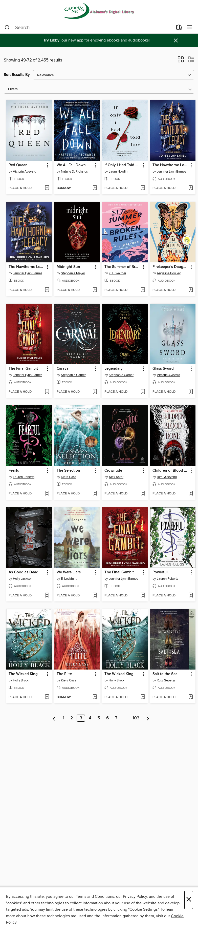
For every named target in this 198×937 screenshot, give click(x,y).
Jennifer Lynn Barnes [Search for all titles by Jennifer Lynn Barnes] (171, 172)
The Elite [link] (64, 674)
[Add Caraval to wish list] (95, 392)
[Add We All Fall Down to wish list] (95, 188)
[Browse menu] (189, 27)
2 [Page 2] (71, 718)
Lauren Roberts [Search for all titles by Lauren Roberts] (23, 477)
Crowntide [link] (113, 470)
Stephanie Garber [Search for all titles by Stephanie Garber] (73, 375)
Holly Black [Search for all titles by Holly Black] (21, 680)
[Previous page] (54, 718)
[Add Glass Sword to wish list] (190, 392)
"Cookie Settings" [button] (143, 909)
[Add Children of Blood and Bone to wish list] (190, 493)
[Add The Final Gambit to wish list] (47, 392)
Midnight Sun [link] (68, 267)
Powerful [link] (160, 572)
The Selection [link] (68, 470)
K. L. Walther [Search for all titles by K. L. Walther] (117, 273)
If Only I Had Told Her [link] (122, 165)
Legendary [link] (113, 368)
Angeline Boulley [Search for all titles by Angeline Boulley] (169, 273)
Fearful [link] (14, 470)
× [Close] (189, 899)
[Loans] (179, 28)
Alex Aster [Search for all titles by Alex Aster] (116, 477)
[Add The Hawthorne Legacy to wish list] (190, 188)
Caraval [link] (63, 368)
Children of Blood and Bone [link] (170, 470)
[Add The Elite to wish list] (95, 697)
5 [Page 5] (98, 718)
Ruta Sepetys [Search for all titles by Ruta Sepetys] (166, 680)
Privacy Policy (135, 896)
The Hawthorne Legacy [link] (170, 165)
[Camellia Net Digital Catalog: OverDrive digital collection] (99, 11)
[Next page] (148, 718)
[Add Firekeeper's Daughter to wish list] (190, 290)
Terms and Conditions (95, 896)
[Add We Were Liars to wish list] (95, 595)
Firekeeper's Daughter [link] (170, 267)
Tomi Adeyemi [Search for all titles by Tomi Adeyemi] (167, 477)
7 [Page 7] (116, 718)
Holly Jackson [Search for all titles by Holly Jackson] (22, 579)
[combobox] (89, 28)
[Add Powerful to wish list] (190, 595)
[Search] (7, 28)
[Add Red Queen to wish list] (47, 188)
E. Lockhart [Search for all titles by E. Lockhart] (69, 579)
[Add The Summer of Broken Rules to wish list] (143, 290)
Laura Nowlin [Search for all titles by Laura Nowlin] (118, 172)
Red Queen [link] (18, 165)
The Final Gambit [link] (23, 368)
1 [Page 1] (63, 718)
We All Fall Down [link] (71, 165)
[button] (181, 61)
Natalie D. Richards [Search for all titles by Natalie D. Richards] (74, 172)
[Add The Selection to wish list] (95, 493)
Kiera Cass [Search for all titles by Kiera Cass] (68, 477)
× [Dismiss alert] (176, 40)
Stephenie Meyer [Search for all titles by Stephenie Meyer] (73, 273)
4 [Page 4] (90, 718)
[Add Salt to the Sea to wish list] (190, 697)
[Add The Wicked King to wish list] (47, 697)
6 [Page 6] (107, 718)
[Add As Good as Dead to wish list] (47, 595)
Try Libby (51, 40)
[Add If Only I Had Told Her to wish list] (143, 188)
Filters (13, 89)
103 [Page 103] (136, 718)
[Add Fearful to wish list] (47, 493)
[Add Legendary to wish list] (143, 392)
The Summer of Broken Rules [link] (122, 267)
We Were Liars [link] (69, 572)
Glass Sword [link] (163, 368)
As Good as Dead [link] (23, 572)
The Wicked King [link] (23, 674)
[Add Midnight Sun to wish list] (95, 290)
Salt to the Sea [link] (165, 674)
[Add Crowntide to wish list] (143, 493)
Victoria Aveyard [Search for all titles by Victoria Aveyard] (24, 172)
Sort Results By (17, 74)
